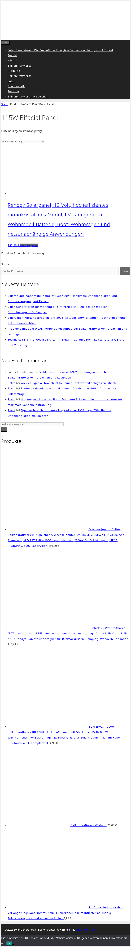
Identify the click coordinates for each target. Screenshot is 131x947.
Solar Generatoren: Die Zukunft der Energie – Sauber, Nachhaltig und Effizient (60, 50)
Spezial (12, 55)
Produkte (14, 71)
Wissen (12, 60)
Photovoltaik (16, 86)
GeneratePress (85, 929)
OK (9, 943)
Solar (11, 81)
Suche (5, 264)
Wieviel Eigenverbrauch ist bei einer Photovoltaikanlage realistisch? (69, 383)
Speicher (13, 91)
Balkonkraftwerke (19, 65)
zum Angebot (29, 245)
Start (4, 104)
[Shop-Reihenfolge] (22, 141)
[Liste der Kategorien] (32, 424)
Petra (11, 383)
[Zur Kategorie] (4, 429)
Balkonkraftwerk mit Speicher (28, 96)
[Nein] (13, 944)
